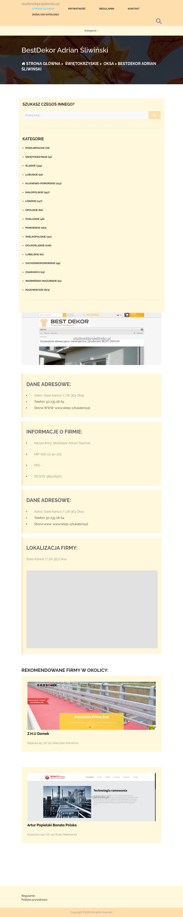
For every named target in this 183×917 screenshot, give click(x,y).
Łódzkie (33, 201)
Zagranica (35, 272)
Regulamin (106, 8)
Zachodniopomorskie (42, 263)
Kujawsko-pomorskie (43, 183)
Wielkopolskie (38, 236)
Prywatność (77, 8)
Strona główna (43, 8)
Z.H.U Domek (38, 734)
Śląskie (33, 165)
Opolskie (34, 210)
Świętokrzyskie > (83, 63)
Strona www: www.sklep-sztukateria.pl (61, 524)
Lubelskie (34, 254)
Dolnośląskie (38, 245)
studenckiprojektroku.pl (41, 4)
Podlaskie (35, 219)
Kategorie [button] (91, 30)
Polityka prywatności (34, 899)
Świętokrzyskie (38, 156)
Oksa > (110, 63)
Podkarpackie (37, 148)
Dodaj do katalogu (45, 14)
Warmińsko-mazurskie (43, 280)
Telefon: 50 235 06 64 (49, 402)
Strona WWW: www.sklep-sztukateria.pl (62, 408)
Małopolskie (37, 192)
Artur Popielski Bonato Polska (52, 825)
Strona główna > (42, 63)
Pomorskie (36, 227)
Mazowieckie (37, 289)
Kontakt (134, 8)
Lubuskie (34, 174)
